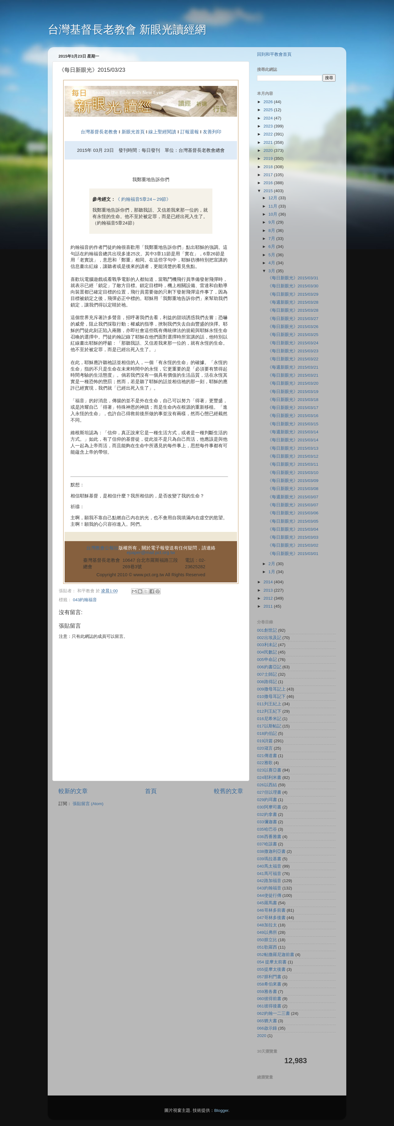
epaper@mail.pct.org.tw (151, 552)
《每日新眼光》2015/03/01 (293, 553)
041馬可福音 (269, 873)
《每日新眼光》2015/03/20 (293, 383)
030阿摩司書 (269, 807)
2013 (268, 590)
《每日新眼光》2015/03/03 (293, 537)
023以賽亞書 (269, 770)
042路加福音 (269, 880)
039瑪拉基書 (269, 859)
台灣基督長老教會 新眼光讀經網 (127, 29)
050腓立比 (267, 940)
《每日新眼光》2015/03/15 (293, 424)
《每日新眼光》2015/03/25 (293, 334)
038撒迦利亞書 (271, 851)
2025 (268, 109)
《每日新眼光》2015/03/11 (293, 464)
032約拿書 (267, 814)
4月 (272, 263)
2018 (268, 166)
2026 (268, 101)
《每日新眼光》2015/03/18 (293, 399)
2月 (272, 563)
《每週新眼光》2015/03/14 (293, 432)
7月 (272, 238)
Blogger (221, 1110)
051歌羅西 (267, 947)
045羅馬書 (267, 903)
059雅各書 (267, 991)
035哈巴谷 (267, 829)
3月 (272, 271)
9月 (272, 222)
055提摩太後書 (271, 969)
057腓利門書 (269, 976)
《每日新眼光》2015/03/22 (293, 359)
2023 (268, 126)
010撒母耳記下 (271, 696)
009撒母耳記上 (271, 689)
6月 (272, 246)
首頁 (151, 791)
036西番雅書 (269, 836)
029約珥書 (267, 799)
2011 (268, 606)
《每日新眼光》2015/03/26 (293, 326)
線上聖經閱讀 (161, 131)
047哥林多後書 (271, 917)
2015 (268, 190)
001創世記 (267, 630)
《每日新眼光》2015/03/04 (293, 529)
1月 (272, 571)
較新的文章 (73, 791)
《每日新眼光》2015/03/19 (293, 391)
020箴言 (265, 748)
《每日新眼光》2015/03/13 (293, 448)
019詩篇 (265, 741)
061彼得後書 (269, 1006)
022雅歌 (265, 762)
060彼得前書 (269, 998)
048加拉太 (267, 925)
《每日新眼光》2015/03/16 (293, 415)
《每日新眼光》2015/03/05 (293, 521)
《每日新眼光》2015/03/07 (293, 505)
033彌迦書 (267, 822)
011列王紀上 (269, 704)
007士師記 (267, 674)
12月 (273, 198)
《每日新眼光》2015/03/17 (293, 407)
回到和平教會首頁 (274, 54)
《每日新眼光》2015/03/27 (293, 318)
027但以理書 (269, 792)
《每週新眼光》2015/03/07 (293, 497)
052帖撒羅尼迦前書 (275, 954)
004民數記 (267, 652)
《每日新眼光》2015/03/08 (293, 488)
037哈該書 (267, 844)
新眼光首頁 (133, 131)
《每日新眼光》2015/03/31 (293, 278)
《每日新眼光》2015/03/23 (293, 351)
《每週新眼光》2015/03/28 (293, 302)
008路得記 (267, 681)
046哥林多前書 (271, 910)
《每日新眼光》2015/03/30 (293, 286)
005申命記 (267, 659)
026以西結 (267, 785)
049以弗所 (267, 932)
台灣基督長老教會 (99, 131)
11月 (273, 206)
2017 (268, 174)
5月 (272, 255)
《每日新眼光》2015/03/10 (293, 472)
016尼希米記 (269, 718)
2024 (268, 118)
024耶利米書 (269, 777)
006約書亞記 (269, 667)
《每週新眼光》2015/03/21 (293, 367)
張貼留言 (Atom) (88, 803)
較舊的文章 (228, 791)
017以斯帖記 (269, 726)
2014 (268, 582)
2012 (268, 598)
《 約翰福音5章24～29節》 (143, 199)
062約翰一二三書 (273, 1013)
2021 (268, 142)
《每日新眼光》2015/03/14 (293, 440)
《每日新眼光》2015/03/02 (293, 545)
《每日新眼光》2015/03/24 (293, 343)
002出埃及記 (269, 637)
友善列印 (212, 131)
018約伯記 (267, 733)
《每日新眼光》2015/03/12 (293, 456)
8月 (272, 230)
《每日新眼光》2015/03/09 (293, 480)
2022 (268, 134)
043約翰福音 (85, 599)
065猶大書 (267, 1021)
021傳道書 (267, 755)
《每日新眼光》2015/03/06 (293, 513)
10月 (273, 214)
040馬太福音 (269, 866)
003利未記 (267, 644)
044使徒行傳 (269, 895)
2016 (268, 182)
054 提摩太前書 (272, 962)
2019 (268, 158)
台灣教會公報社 (102, 547)
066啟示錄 (267, 1028)
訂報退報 (189, 131)
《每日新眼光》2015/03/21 (293, 375)
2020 (268, 150)
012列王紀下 (269, 711)
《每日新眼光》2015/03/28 (293, 310)
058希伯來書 (269, 984)
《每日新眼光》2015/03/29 (293, 294)
